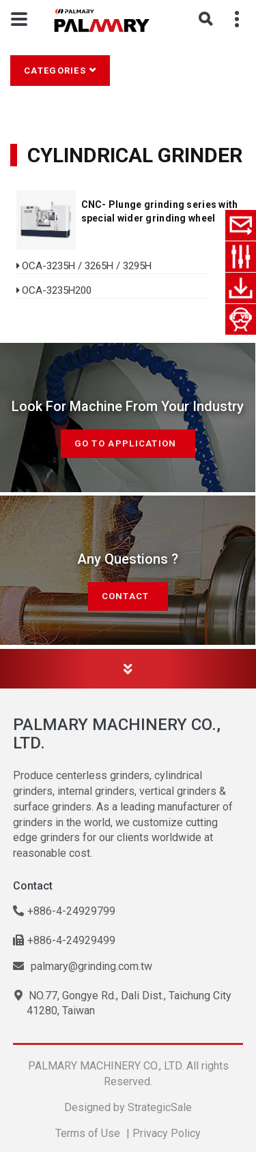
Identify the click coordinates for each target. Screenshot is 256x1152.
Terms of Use (87, 1133)
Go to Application (128, 443)
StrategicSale (160, 1107)
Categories (55, 70)
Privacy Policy (166, 1133)
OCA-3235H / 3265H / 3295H (87, 266)
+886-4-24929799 (64, 911)
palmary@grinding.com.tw (82, 966)
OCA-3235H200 (56, 290)
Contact (128, 596)
